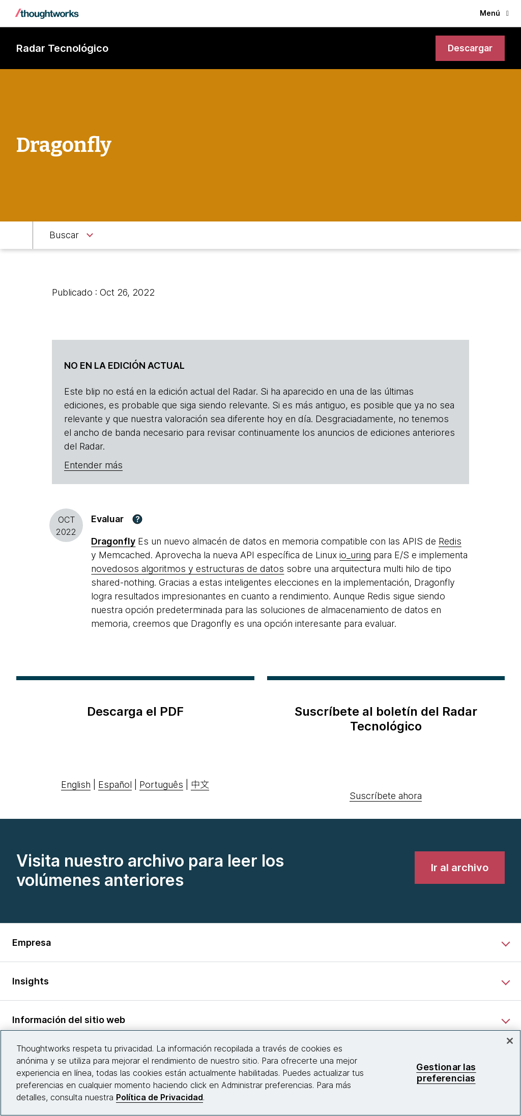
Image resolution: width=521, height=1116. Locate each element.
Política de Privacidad (159, 1097)
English (76, 785)
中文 (200, 785)
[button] (137, 519)
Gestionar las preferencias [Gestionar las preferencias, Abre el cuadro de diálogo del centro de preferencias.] (446, 1072)
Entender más (93, 465)
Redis (450, 541)
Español (115, 785)
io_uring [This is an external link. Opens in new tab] (355, 555)
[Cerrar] (510, 1041)
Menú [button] (494, 13)
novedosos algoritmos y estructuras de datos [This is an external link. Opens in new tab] (187, 569)
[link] (469, 48)
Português (161, 785)
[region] (260, 1073)
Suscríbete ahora (386, 796)
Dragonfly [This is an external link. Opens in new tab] (113, 541)
